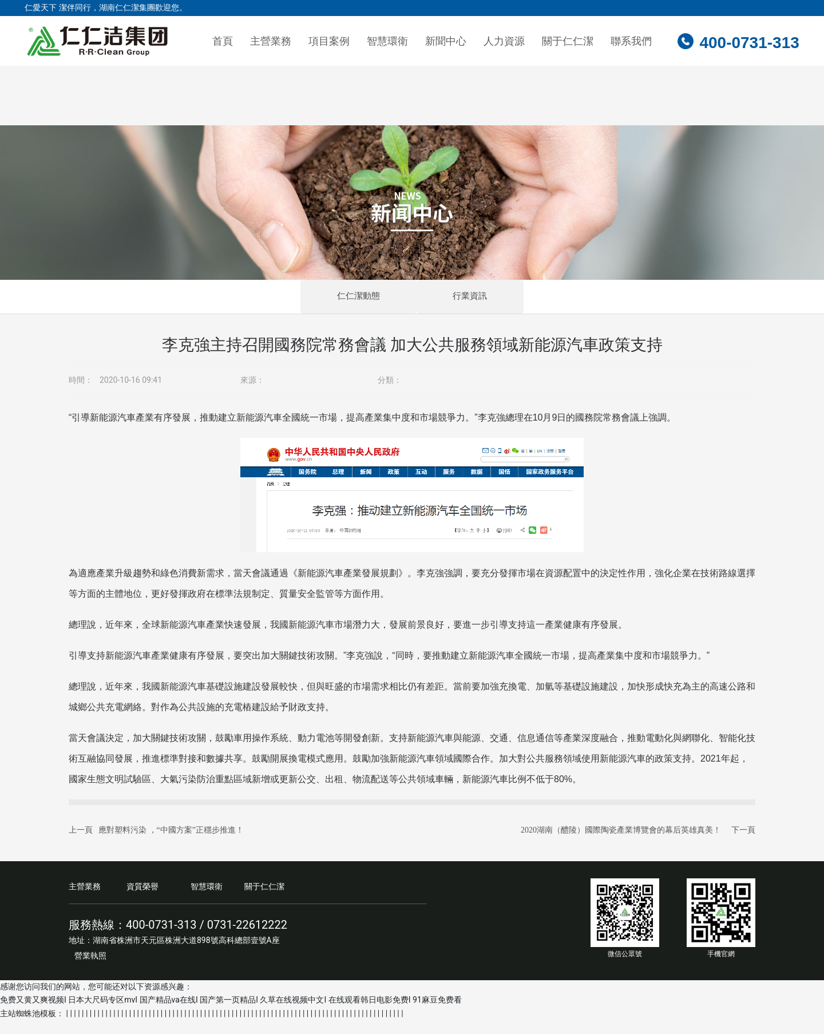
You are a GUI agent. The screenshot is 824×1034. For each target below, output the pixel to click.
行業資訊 (522, 303)
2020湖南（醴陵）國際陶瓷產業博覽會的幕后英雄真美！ (621, 843)
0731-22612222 (247, 938)
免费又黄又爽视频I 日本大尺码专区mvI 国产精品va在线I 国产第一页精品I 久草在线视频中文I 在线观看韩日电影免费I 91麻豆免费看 (231, 1014)
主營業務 (85, 900)
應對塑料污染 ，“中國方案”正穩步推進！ (171, 843)
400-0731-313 (749, 42)
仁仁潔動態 (307, 303)
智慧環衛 (207, 900)
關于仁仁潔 (264, 900)
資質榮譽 (142, 900)
